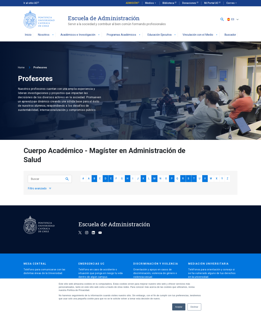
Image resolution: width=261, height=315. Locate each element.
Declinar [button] (194, 307)
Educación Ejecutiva (161, 34)
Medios (151, 3)
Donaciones (189, 3)
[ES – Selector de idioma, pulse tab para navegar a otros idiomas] (232, 19)
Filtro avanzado (40, 188)
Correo (231, 3)
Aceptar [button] (178, 307)
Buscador (230, 34)
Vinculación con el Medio (200, 34)
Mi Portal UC (211, 3)
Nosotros (46, 34)
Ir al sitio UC (30, 3)
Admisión (132, 3)
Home (21, 67)
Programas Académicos (124, 34)
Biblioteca (169, 3)
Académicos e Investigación (80, 34)
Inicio (28, 34)
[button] (222, 19)
